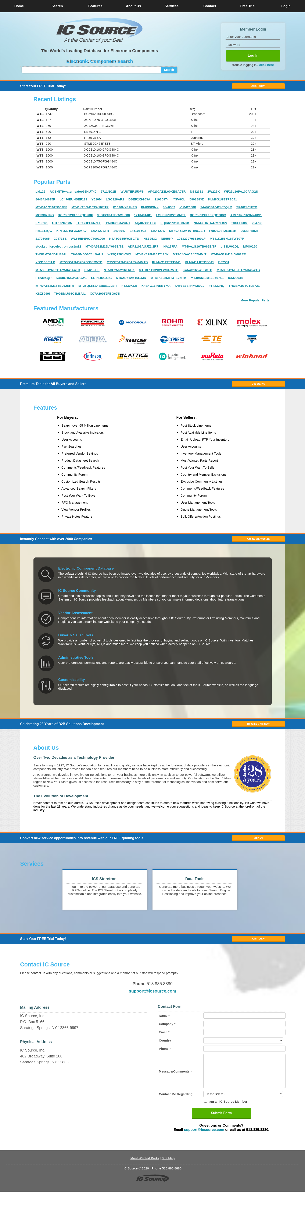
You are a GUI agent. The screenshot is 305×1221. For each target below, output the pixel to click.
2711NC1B (108, 195)
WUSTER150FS (132, 195)
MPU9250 (250, 250)
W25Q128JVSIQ (119, 258)
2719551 (42, 226)
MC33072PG (45, 219)
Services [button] (172, 6)
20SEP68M (240, 226)
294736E (60, 242)
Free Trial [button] (247, 6)
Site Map (168, 1187)
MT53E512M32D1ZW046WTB (238, 274)
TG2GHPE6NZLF (88, 226)
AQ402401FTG (145, 226)
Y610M (97, 203)
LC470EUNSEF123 (73, 203)
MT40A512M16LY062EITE (104, 250)
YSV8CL (179, 203)
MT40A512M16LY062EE (228, 258)
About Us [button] (133, 6)
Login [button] (286, 6)
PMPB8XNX (150, 211)
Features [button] (95, 6)
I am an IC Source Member (227, 1131)
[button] (99, 30)
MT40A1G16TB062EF (51, 211)
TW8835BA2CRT (117, 226)
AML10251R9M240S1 (246, 219)
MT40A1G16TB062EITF (199, 250)
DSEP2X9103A (139, 203)
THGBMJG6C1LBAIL (244, 289)
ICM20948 (235, 281)
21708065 (43, 242)
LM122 (41, 195)
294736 (257, 226)
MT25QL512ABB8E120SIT (97, 289)
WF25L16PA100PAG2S (241, 195)
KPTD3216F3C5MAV (71, 234)
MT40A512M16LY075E (207, 281)
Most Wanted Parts (144, 1187)
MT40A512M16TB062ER (187, 234)
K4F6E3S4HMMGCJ (189, 289)
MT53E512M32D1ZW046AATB (58, 274)
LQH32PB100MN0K (175, 226)
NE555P (167, 242)
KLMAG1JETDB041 (199, 266)
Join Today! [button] (258, 959)
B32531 (223, 266)
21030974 (161, 203)
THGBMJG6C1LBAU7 (87, 258)
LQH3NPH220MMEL (171, 219)
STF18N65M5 (62, 226)
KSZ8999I (43, 297)
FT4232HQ (216, 289)
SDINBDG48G (101, 281)
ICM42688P (187, 211)
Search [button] (57, 6)
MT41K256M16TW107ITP (90, 211)
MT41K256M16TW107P (227, 242)
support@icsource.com (152, 1014)
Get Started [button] (258, 389)
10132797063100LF (191, 242)
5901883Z (197, 203)
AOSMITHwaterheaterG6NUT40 (73, 195)
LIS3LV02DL (229, 250)
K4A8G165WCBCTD (124, 242)
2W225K (213, 195)
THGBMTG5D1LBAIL (51, 258)
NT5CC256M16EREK (119, 274)
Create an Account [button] (258, 548)
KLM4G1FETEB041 (166, 266)
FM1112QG (44, 234)
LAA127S (158, 234)
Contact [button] (209, 6)
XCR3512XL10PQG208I (75, 219)
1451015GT (138, 234)
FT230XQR (44, 281)
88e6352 (169, 211)
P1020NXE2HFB (125, 211)
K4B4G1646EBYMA (156, 289)
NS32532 (150, 242)
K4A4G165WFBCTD (197, 274)
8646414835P (45, 203)
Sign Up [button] (258, 855)
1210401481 (143, 219)
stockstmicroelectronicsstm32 (58, 250)
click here (266, 64)
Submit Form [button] (221, 1142)
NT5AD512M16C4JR (131, 281)
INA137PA (169, 250)
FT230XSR (129, 289)
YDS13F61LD (45, 266)
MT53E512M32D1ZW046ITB (127, 266)
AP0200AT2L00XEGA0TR (167, 195)
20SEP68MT (250, 234)
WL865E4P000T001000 (88, 242)
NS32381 (196, 195)
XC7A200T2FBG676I (105, 297)
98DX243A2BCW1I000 (113, 219)
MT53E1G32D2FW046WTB (159, 274)
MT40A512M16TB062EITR (55, 289)
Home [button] (19, 6)
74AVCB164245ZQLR (216, 211)
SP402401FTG (246, 211)
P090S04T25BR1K (222, 234)
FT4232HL (92, 274)
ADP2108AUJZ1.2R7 (143, 250)
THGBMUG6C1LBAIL (70, 297)
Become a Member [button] (258, 737)
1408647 (119, 234)
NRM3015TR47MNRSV (210, 226)
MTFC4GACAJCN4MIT (189, 258)
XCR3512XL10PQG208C (208, 219)
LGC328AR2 (115, 203)
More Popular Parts (255, 304)
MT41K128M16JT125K (152, 258)
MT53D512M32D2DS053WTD (81, 266)
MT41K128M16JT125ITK (168, 281)
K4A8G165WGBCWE (71, 281)
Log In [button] (253, 55)
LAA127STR (100, 234)
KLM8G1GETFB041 (222, 203)
